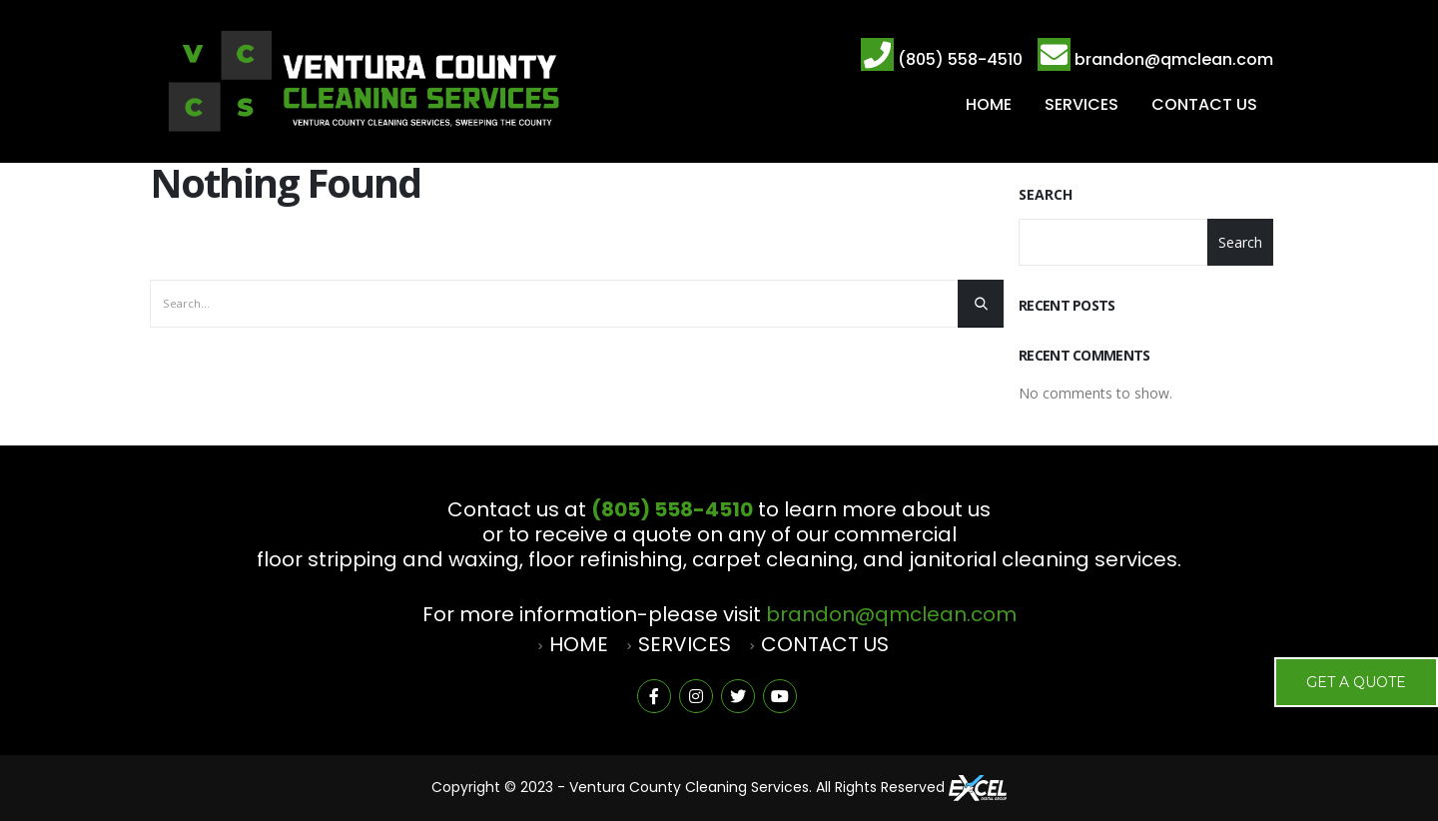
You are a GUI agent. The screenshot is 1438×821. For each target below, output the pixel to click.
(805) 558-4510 (960, 59)
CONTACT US (1204, 104)
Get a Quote (1356, 682)
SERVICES (1081, 104)
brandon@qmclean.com (1174, 59)
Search (1046, 194)
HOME (989, 104)
